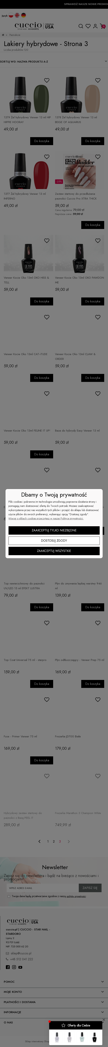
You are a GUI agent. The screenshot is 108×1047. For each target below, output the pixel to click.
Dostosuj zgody (54, 540)
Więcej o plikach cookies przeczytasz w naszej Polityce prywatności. (46, 518)
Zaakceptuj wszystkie (54, 551)
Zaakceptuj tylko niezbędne (54, 530)
